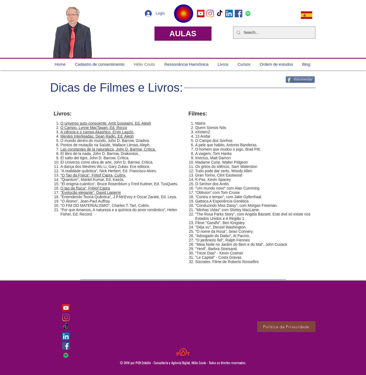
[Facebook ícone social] (238, 13)
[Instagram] (210, 13)
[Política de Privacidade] (286, 326)
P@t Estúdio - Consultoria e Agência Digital (163, 363)
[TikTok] (219, 13)
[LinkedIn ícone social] (229, 13)
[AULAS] (183, 33)
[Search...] (274, 32)
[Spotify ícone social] (248, 13)
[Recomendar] (300, 79)
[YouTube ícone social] (200, 13)
